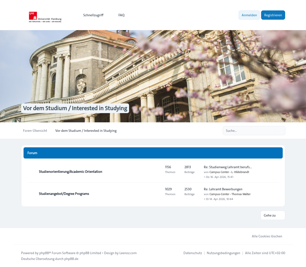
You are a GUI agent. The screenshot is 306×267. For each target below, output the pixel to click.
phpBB (44, 252)
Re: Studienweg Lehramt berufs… (228, 167)
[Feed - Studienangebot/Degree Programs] (157, 194)
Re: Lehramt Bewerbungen (223, 189)
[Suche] (271, 130)
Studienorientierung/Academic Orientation (70, 171)
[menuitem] (91, 15)
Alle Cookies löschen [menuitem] (264, 236)
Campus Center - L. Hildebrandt (229, 172)
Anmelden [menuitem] (249, 15)
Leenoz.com (128, 252)
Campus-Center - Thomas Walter (229, 194)
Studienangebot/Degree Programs (64, 193)
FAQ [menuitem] (118, 15)
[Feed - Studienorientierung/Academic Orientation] (157, 171)
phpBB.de (71, 258)
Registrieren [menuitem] (273, 15)
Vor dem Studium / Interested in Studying (75, 108)
